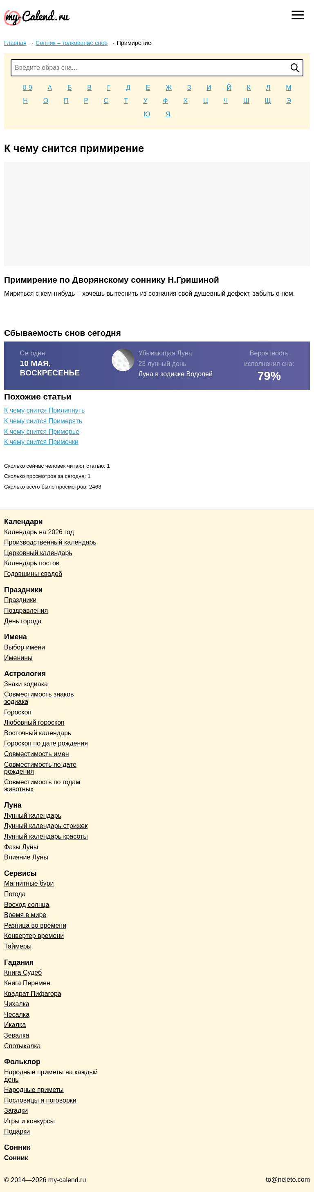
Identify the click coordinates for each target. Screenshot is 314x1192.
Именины (18, 657)
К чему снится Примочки (41, 441)
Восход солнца (26, 904)
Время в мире (25, 914)
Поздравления (26, 610)
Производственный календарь (50, 542)
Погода (15, 894)
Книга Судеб (23, 972)
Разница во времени (35, 925)
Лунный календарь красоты (46, 836)
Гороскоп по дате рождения (46, 743)
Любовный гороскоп (34, 722)
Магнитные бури (29, 883)
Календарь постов (31, 563)
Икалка (15, 1024)
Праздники (20, 599)
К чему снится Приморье (41, 431)
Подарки (17, 1131)
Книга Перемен (27, 983)
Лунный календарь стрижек (45, 825)
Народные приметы (34, 1089)
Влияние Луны (26, 857)
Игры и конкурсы (29, 1121)
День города (22, 621)
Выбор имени (24, 647)
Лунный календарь (32, 815)
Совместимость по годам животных (42, 786)
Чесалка (16, 1014)
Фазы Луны (21, 847)
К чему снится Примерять (43, 420)
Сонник (16, 1157)
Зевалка (16, 1035)
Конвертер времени (34, 935)
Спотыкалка (22, 1045)
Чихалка (16, 1003)
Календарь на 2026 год (39, 532)
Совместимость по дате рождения (40, 768)
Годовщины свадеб (33, 573)
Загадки (16, 1110)
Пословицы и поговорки (40, 1100)
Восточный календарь (37, 733)
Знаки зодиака (26, 684)
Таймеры (17, 946)
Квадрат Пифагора (32, 993)
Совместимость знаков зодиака (39, 698)
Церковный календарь (38, 552)
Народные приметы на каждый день (51, 1076)
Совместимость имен (36, 753)
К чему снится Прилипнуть (44, 410)
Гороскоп (17, 712)
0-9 (27, 87)
